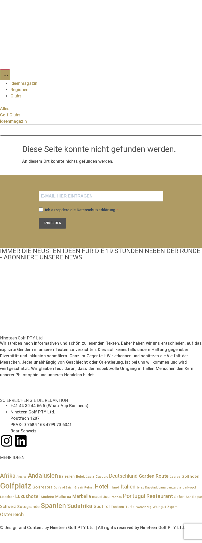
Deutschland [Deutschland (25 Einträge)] (123, 476)
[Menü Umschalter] (5, 74)
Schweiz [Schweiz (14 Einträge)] (8, 506)
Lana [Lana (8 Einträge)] (162, 487)
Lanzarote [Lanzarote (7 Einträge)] (174, 487)
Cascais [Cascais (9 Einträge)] (101, 476)
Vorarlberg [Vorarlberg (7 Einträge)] (143, 507)
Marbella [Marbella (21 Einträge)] (81, 496)
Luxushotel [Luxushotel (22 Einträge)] (27, 496)
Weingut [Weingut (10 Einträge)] (159, 507)
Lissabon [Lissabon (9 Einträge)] (7, 497)
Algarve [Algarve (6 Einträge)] (22, 476)
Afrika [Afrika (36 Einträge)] (8, 475)
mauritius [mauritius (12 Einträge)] (100, 496)
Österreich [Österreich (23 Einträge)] (12, 514)
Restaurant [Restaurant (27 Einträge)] (160, 496)
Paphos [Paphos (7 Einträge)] (116, 497)
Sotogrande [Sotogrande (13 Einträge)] (28, 506)
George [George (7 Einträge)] (175, 476)
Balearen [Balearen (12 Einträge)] (67, 476)
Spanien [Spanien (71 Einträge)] (53, 506)
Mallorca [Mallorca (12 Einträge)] (63, 496)
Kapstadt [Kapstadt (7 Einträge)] (151, 487)
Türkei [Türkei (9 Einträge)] (130, 507)
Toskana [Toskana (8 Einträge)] (117, 507)
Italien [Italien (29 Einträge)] (127, 486)
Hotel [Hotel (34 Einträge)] (101, 486)
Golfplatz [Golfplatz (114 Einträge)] (15, 485)
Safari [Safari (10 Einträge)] (179, 497)
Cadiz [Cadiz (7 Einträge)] (90, 476)
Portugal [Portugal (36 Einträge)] (134, 496)
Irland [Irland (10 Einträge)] (114, 487)
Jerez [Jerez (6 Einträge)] (140, 487)
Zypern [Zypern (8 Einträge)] (172, 507)
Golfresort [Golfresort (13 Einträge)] (42, 487)
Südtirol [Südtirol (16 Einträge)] (102, 506)
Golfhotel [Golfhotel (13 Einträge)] (190, 476)
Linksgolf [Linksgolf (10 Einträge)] (190, 487)
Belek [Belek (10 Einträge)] (80, 476)
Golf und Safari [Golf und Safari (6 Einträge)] (63, 487)
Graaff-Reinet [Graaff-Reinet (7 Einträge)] (83, 487)
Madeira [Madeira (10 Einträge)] (47, 497)
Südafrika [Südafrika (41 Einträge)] (79, 506)
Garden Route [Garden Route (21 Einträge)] (154, 476)
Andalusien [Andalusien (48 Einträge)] (43, 475)
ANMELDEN (52, 223)
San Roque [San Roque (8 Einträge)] (194, 497)
